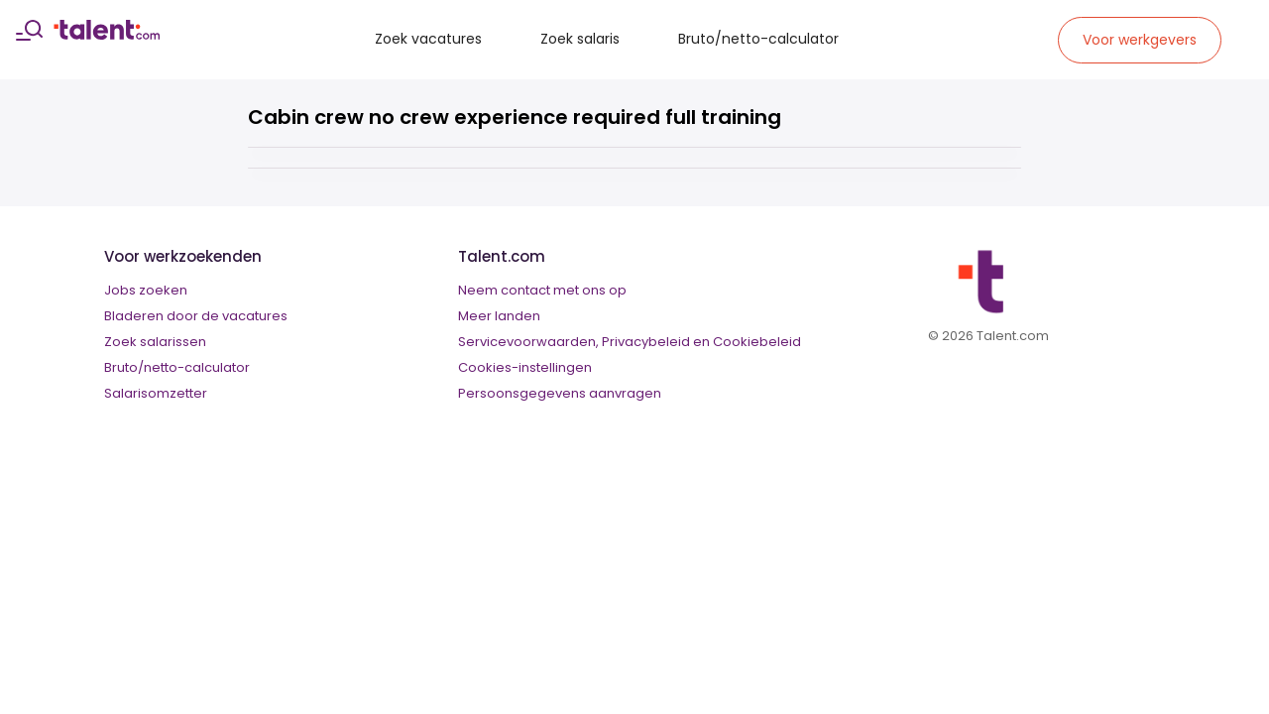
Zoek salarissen (155, 341)
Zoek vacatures (428, 39)
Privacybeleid (646, 341)
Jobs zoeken (145, 290)
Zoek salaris (580, 39)
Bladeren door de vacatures (196, 315)
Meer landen (499, 315)
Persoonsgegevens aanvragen (559, 393)
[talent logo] (107, 35)
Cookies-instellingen (525, 367)
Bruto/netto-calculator (758, 39)
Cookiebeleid (757, 341)
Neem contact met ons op (542, 290)
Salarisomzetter (155, 393)
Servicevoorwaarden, (528, 341)
